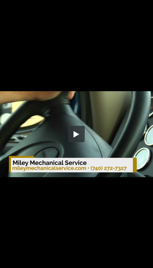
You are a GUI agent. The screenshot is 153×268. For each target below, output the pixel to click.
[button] (76, 134)
